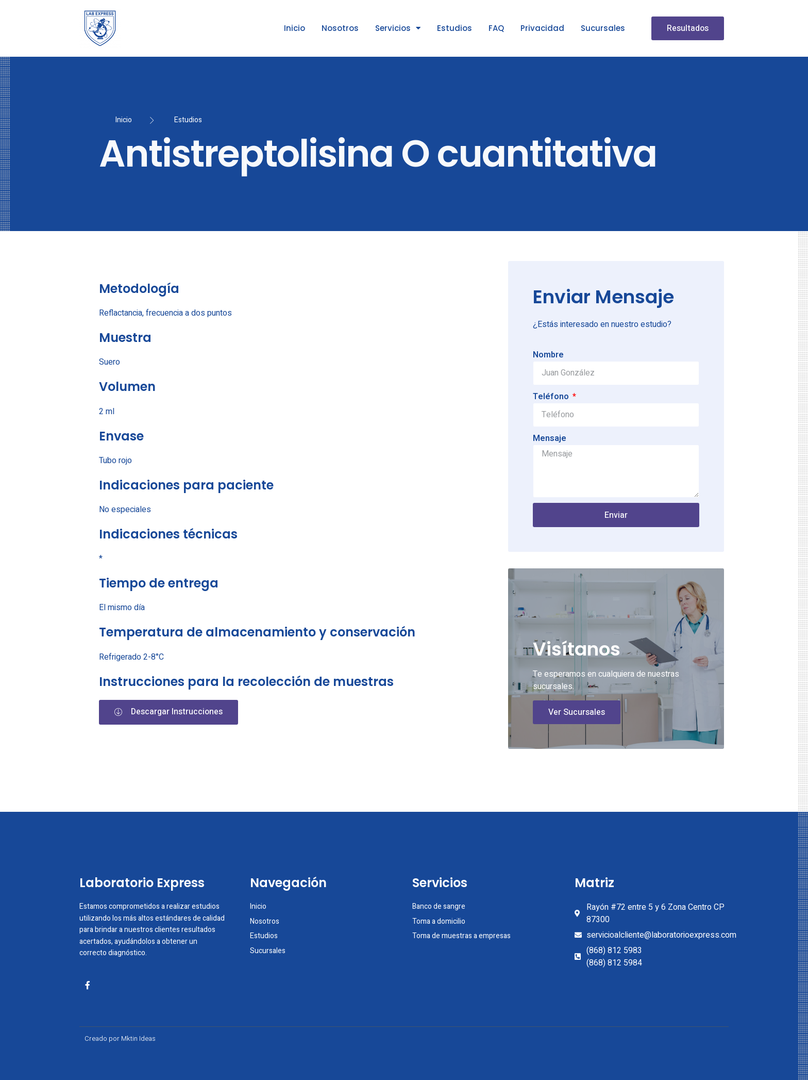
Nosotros (340, 28)
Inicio (294, 28)
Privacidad (542, 28)
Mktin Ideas (138, 1038)
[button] (687, 28)
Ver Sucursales (576, 712)
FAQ (496, 28)
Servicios (397, 28)
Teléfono (552, 396)
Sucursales (603, 28)
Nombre (548, 355)
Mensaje (549, 438)
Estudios (454, 28)
